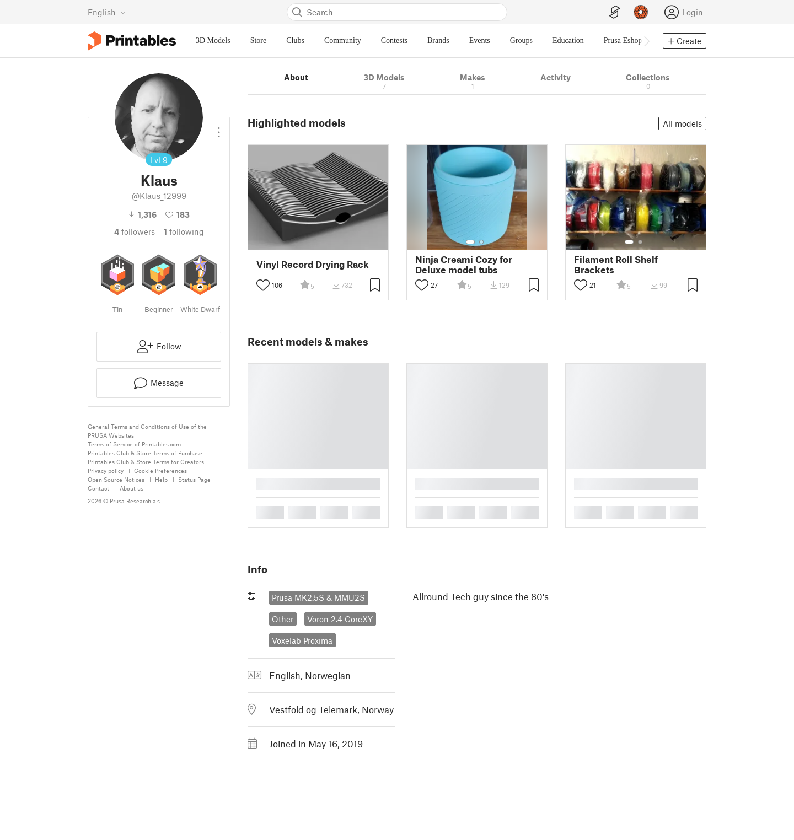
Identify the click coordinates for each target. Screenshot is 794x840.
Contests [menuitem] (394, 40)
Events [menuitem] (479, 40)
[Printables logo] (132, 41)
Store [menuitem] (258, 40)
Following (184, 231)
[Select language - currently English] (107, 12)
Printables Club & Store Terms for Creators (146, 461)
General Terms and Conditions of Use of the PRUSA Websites (147, 431)
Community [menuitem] (342, 40)
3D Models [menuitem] (213, 40)
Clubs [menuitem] (295, 40)
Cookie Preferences (160, 470)
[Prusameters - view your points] (641, 12)
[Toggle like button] (263, 285)
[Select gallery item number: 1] (470, 242)
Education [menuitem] (568, 40)
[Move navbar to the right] (646, 40)
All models (682, 123)
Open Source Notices (116, 479)
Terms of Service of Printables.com (134, 444)
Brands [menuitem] (438, 40)
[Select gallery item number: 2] (481, 242)
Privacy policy (106, 470)
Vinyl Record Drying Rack (312, 264)
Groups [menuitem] (521, 40)
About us (131, 488)
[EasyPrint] (615, 12)
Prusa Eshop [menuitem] (623, 40)
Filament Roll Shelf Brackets (616, 264)
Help (161, 479)
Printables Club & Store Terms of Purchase (145, 452)
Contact (98, 488)
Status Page (194, 479)
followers (134, 231)
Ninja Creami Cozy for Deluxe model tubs (463, 264)
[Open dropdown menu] (219, 128)
